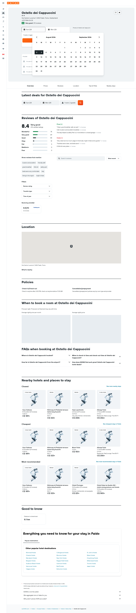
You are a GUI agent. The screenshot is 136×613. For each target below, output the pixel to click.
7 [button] (75, 52)
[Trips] (3, 49)
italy (43, 171)
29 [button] (65, 66)
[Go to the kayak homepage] (13, 3)
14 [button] (60, 57)
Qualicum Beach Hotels (33, 563)
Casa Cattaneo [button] (27, 410)
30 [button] (37, 71)
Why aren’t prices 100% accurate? (72, 599)
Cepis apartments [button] (78, 410)
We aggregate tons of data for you (72, 595)
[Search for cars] (3, 17)
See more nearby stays (114, 386)
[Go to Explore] (3, 31)
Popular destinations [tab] (31, 541)
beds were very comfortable (30, 171)
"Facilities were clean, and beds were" (71, 143)
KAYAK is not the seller (72, 592)
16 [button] (36, 62)
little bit (36, 167)
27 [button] (55, 66)
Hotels (33, 608)
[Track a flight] (3, 35)
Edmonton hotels (62, 569)
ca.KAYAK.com (25, 608)
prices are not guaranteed (60, 586)
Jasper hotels (91, 566)
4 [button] (46, 52)
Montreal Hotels (31, 552)
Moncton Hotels (61, 555)
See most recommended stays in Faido (108, 461)
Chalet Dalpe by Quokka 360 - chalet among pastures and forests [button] (108, 486)
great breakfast (26, 167)
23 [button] (37, 66)
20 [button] (55, 62)
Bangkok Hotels (30, 561)
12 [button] (50, 57)
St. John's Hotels (92, 552)
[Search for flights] (3, 9)
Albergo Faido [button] (101, 410)
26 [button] (51, 66)
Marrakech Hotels (31, 558)
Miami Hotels (91, 555)
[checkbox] (31, 209)
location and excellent (29, 163)
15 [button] (65, 57)
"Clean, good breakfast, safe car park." (71, 127)
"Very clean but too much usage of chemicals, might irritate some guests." (81, 141)
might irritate (40, 175)
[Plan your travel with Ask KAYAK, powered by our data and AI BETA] (3, 27)
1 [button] (64, 48)
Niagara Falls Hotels (62, 561)
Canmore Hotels (61, 563)
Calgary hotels (30, 569)
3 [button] (41, 52)
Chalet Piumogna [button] (77, 485)
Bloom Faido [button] (76, 447)
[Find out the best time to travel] (3, 39)
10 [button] (41, 57)
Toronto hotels (91, 563)
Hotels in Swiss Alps (66, 608)
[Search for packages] (3, 21)
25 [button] (46, 66)
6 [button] (55, 52)
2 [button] (36, 52)
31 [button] (41, 71)
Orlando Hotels (30, 555)
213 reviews (37, 23)
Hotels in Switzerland (52, 608)
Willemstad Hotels (92, 561)
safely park (44, 167)
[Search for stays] (3, 13)
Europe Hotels (41, 608)
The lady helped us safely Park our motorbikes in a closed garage (79, 132)
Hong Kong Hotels (92, 558)
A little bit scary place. (66, 146)
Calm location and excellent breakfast (71, 130)
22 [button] (65, 62)
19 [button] (50, 62)
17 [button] (41, 62)
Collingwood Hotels (62, 552)
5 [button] (50, 52)
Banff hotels (60, 566)
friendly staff (41, 163)
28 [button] (60, 66)
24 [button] (41, 66)
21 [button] (60, 62)
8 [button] (64, 52)
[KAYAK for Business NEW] (3, 43)
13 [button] (55, 57)
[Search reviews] (82, 158)
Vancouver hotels (31, 566)
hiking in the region (28, 175)
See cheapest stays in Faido (112, 424)
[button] (3, 3)
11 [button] (46, 57)
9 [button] (36, 57)
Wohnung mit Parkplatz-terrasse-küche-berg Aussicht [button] (57, 411)
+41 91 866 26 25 (27, 20)
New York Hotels (61, 558)
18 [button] (46, 62)
